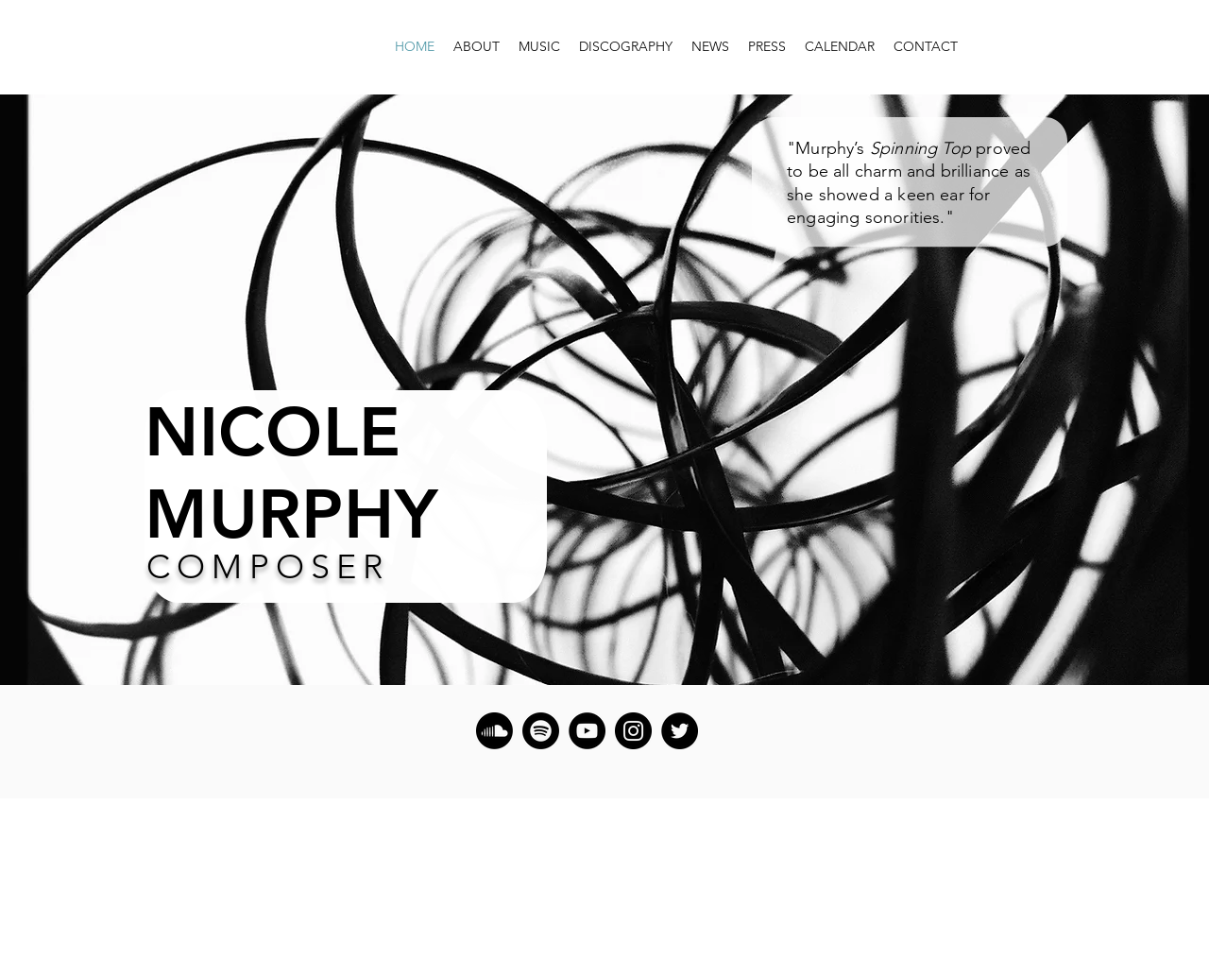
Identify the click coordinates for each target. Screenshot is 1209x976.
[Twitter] (679, 730)
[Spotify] (540, 730)
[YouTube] (587, 730)
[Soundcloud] (494, 730)
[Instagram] (633, 730)
